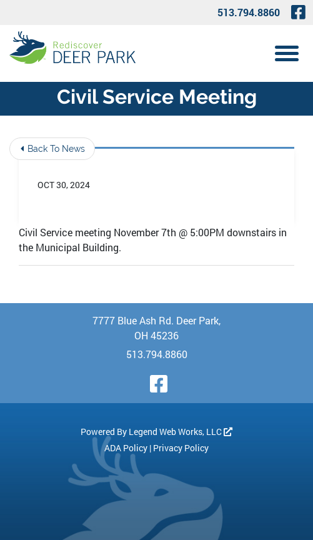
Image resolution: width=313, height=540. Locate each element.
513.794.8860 (248, 12)
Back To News (53, 149)
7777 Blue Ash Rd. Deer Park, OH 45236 (156, 328)
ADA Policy (125, 448)
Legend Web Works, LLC (180, 432)
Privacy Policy (181, 448)
